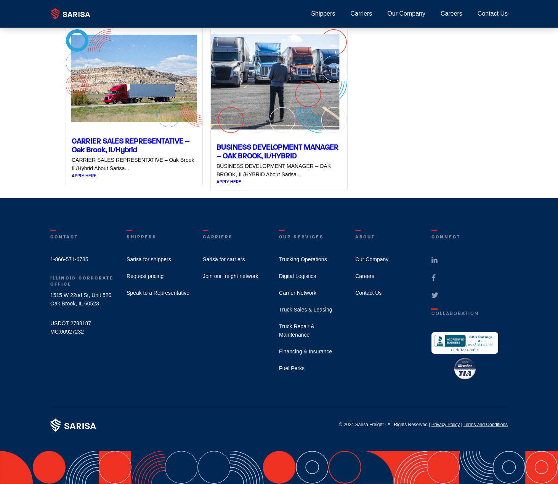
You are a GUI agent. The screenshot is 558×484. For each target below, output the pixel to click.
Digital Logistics (297, 276)
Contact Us (493, 13)
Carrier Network (297, 293)
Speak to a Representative (158, 293)
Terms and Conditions (485, 424)
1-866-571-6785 (69, 259)
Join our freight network (230, 276)
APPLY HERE (84, 175)
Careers (451, 13)
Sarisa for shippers (149, 259)
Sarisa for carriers (224, 259)
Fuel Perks (292, 368)
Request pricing (145, 276)
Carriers (361, 13)
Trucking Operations (303, 259)
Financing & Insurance (305, 351)
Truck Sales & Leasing (305, 310)
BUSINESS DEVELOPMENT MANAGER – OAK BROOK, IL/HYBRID (277, 151)
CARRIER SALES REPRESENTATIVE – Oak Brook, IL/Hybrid (130, 145)
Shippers (323, 13)
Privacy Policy (445, 424)
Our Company (406, 13)
